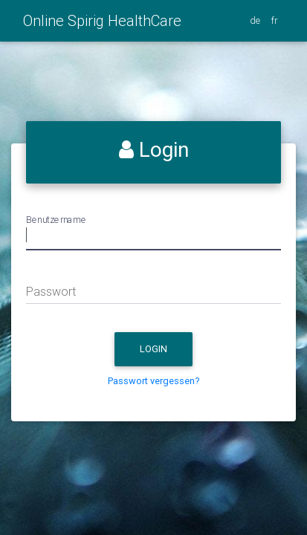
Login (166, 352)
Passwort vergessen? (154, 380)
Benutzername (56, 219)
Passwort (51, 291)
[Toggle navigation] (190, 26)
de (256, 20)
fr (275, 20)
